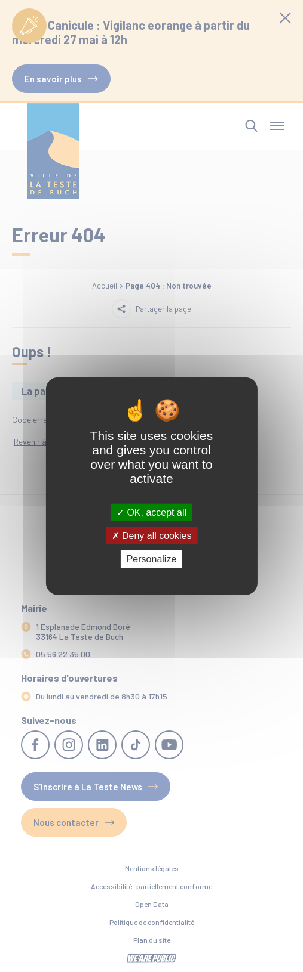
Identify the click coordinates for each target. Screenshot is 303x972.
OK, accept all (151, 512)
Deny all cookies (152, 536)
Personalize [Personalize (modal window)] (152, 559)
